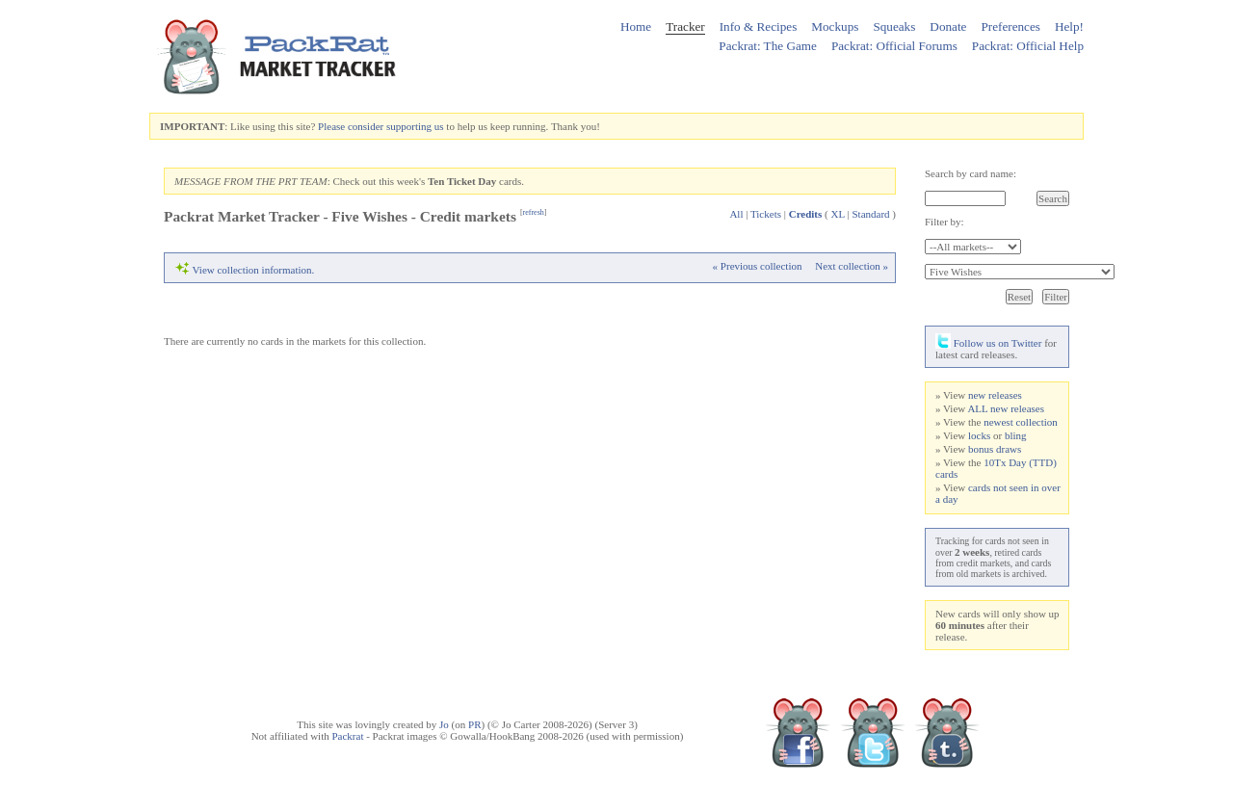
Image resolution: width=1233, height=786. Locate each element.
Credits (806, 214)
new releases (995, 395)
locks (979, 435)
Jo (444, 724)
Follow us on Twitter (988, 343)
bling (1016, 435)
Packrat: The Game (768, 46)
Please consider (350, 126)
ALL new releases (1005, 408)
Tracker (685, 26)
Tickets (765, 214)
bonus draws (994, 449)
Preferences (1010, 26)
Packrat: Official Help (1028, 46)
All (736, 214)
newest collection (1021, 422)
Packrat (347, 736)
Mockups (834, 26)
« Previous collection (757, 266)
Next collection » (851, 266)
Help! (1069, 26)
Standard (870, 214)
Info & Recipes (759, 26)
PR (474, 724)
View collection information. (254, 269)
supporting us (415, 126)
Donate (948, 26)
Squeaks (894, 26)
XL (838, 214)
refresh (533, 212)
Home (635, 26)
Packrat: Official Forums (894, 46)
